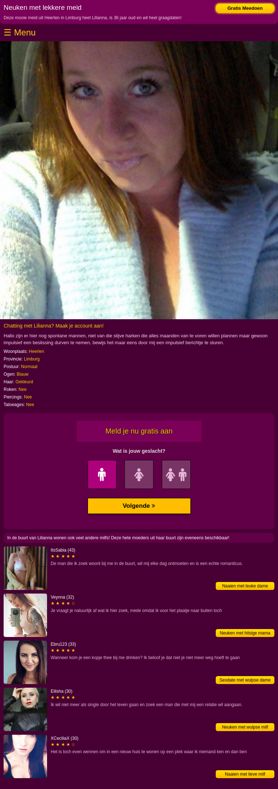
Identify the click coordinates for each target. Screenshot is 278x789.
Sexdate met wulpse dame (244, 680)
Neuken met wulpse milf (245, 727)
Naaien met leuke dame (245, 585)
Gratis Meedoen (245, 8)
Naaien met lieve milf (245, 774)
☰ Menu (20, 32)
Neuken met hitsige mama (245, 633)
